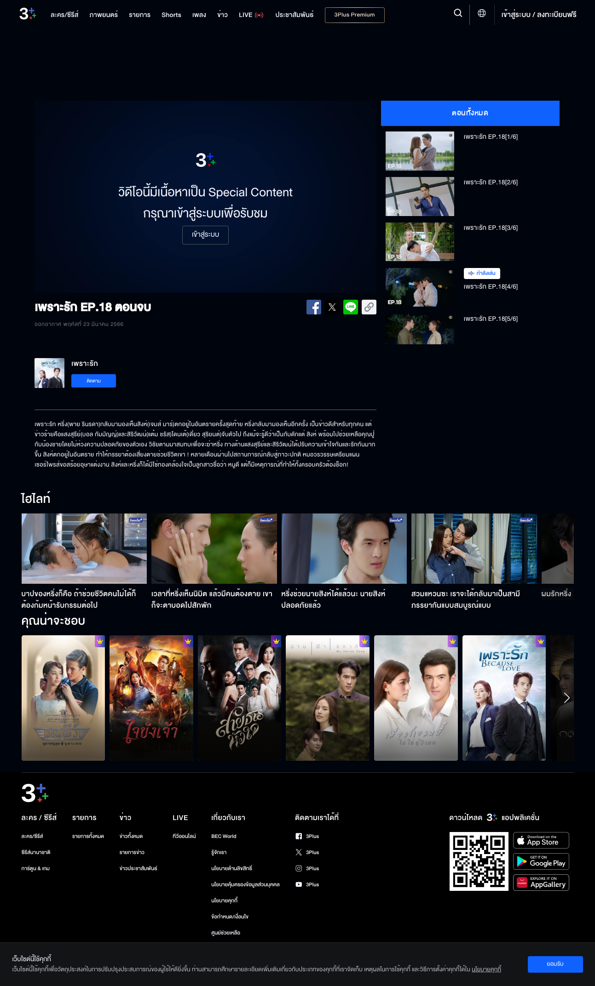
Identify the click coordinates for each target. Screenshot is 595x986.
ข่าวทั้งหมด (131, 836)
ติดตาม (94, 381)
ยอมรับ (555, 964)
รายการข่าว (132, 852)
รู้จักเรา (218, 852)
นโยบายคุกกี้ (224, 900)
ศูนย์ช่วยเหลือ (225, 933)
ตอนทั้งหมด (470, 113)
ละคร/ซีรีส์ (32, 836)
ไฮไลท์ (36, 499)
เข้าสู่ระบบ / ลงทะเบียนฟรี (539, 15)
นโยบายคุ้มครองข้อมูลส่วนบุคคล (245, 884)
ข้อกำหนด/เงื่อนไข (229, 916)
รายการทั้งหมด (88, 836)
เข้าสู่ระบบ (205, 234)
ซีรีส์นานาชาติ (36, 852)
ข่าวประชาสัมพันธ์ (138, 868)
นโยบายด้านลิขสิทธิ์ (231, 868)
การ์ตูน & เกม (36, 868)
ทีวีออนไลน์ (184, 836)
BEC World (223, 836)
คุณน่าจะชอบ (54, 621)
